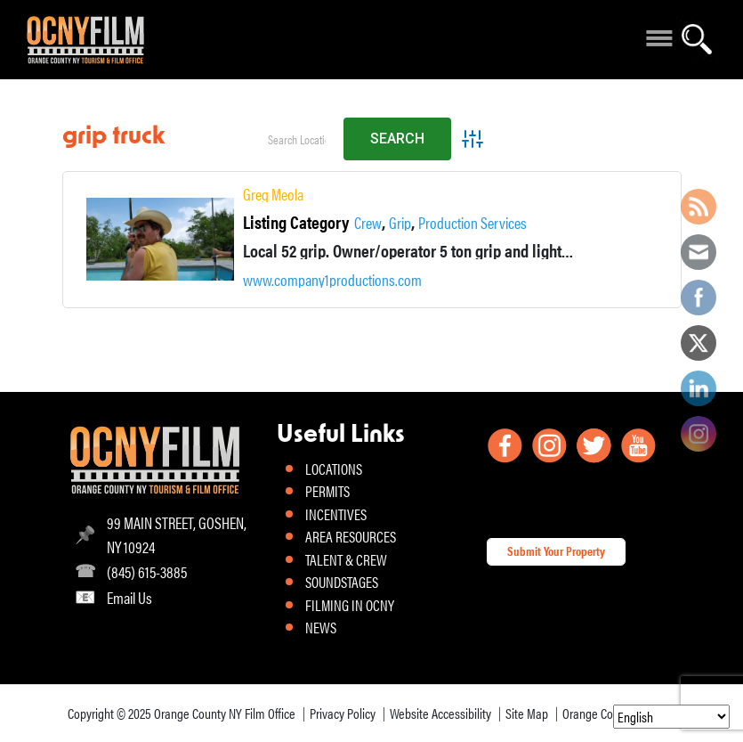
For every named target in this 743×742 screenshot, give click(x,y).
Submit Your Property (556, 550)
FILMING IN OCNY (349, 605)
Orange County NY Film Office (224, 713)
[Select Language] (671, 717)
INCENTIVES (336, 514)
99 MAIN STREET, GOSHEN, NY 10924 (176, 534)
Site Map (526, 713)
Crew (368, 223)
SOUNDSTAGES (341, 581)
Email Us (129, 597)
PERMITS (327, 490)
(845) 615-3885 (147, 571)
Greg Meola (273, 194)
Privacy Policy (343, 713)
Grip (400, 223)
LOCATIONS (333, 468)
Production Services (472, 223)
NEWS (320, 627)
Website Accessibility (440, 713)
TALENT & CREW (346, 559)
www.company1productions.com (332, 280)
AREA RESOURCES (350, 536)
